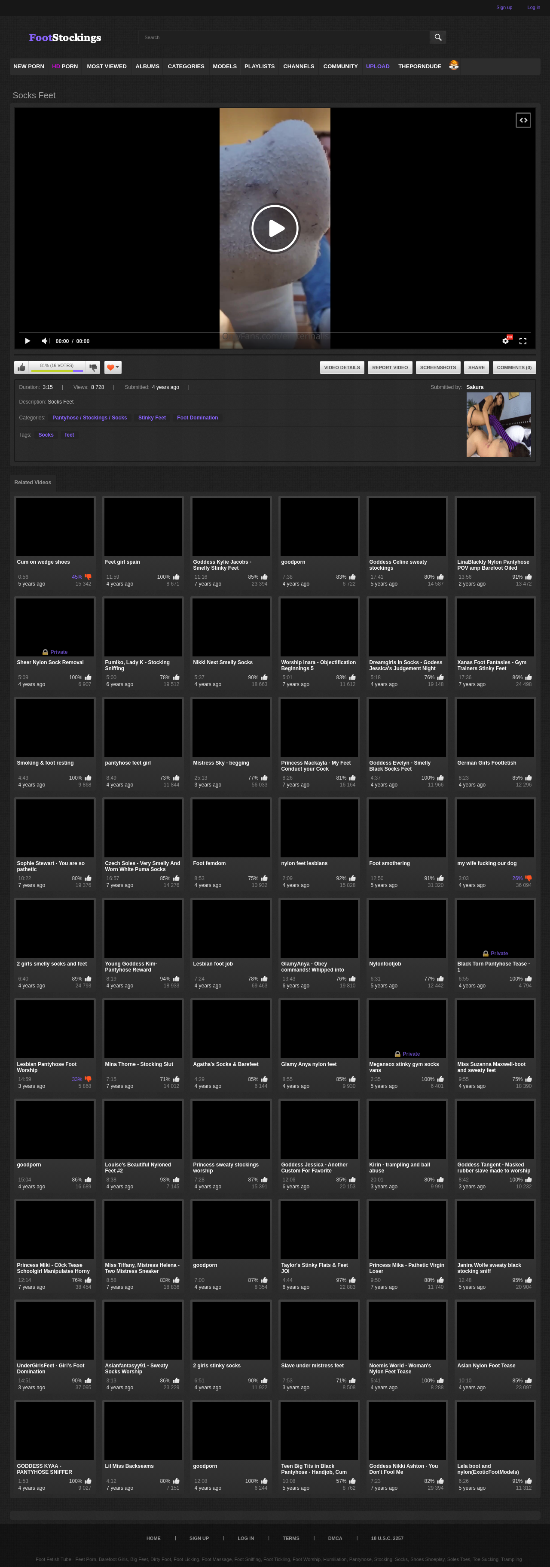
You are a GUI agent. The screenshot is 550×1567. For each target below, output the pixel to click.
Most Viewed (106, 66)
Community (341, 66)
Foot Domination (197, 418)
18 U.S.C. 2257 (387, 1538)
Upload (378, 66)
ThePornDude (419, 66)
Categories (186, 66)
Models (225, 66)
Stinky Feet (152, 418)
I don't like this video (93, 367)
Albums (148, 66)
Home (154, 1538)
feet (69, 435)
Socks (46, 435)
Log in (534, 7)
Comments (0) (514, 367)
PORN (65, 66)
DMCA (335, 1538)
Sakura (475, 387)
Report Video (390, 367)
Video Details (342, 367)
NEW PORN (28, 66)
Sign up (504, 7)
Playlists (259, 66)
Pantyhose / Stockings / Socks (89, 418)
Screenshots (438, 367)
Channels (298, 66)
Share (476, 367)
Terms (291, 1538)
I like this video (21, 367)
